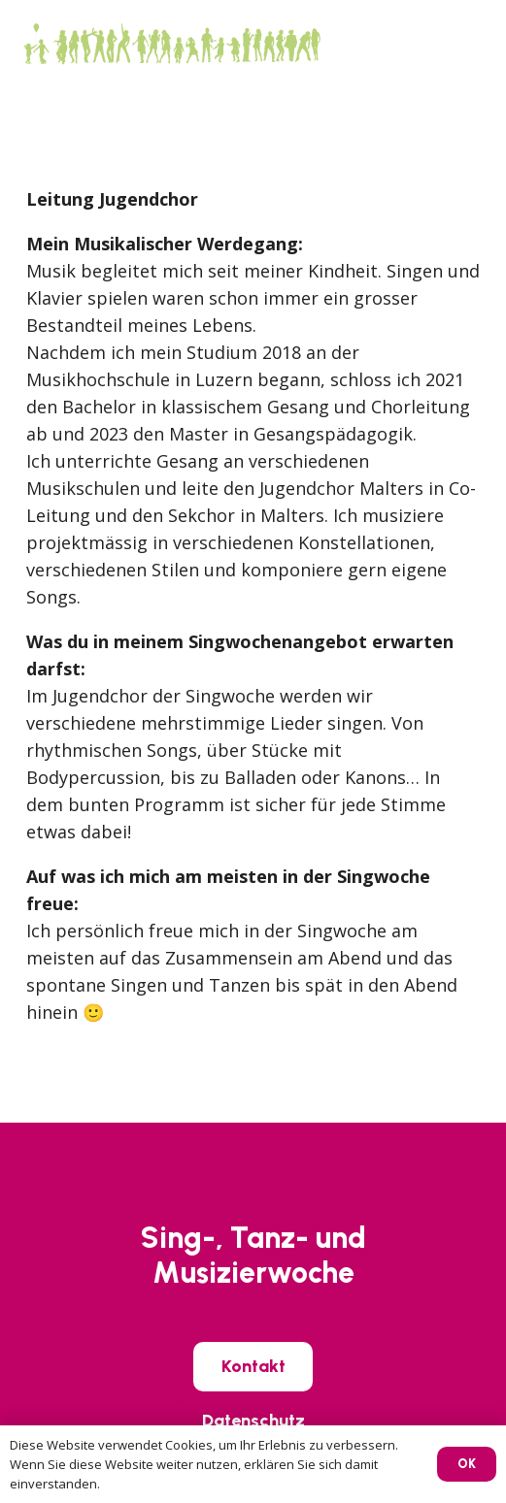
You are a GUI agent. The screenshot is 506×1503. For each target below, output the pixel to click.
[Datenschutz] (253, 1420)
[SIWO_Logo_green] (170, 43)
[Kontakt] (253, 1366)
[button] (477, 43)
